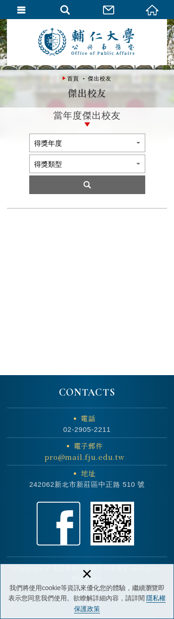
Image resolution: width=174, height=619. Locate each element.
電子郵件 (84, 452)
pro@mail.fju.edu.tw (84, 457)
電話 (88, 418)
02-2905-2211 (86, 429)
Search (87, 184)
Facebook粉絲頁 (58, 523)
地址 (88, 473)
